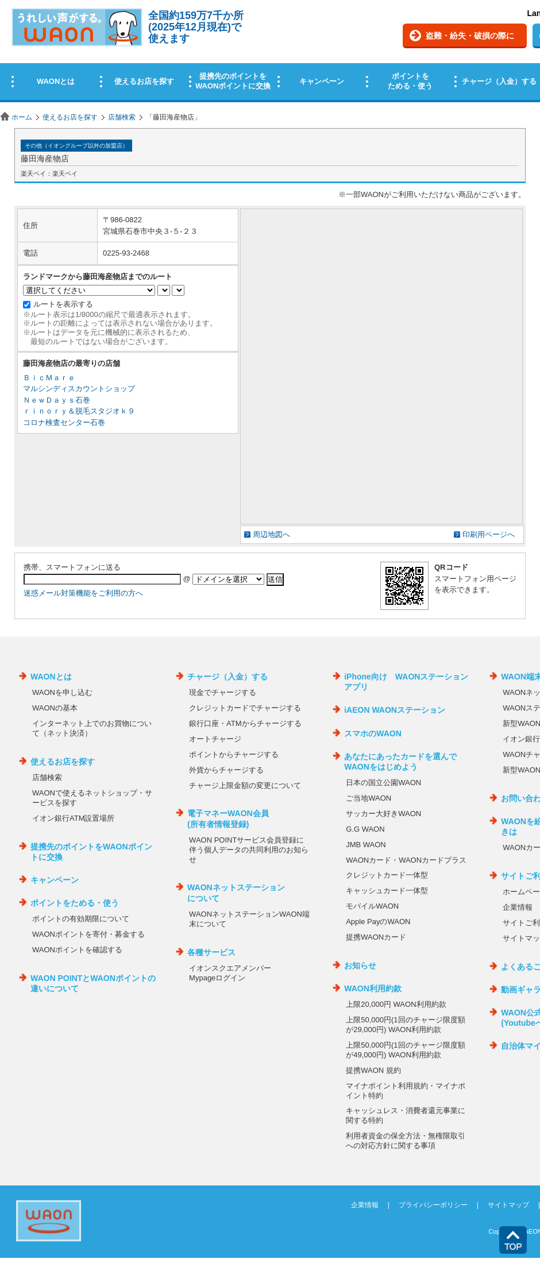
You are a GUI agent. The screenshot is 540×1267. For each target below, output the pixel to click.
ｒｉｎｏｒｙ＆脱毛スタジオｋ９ (79, 411)
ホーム (21, 117)
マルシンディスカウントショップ (79, 388)
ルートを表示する (63, 304)
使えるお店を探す (70, 117)
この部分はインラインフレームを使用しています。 (270, 53)
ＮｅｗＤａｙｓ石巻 (56, 400)
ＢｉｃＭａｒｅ (49, 377)
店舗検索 (122, 117)
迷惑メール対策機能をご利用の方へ (83, 593)
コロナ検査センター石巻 (64, 422)
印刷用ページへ (488, 534)
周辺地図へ (271, 534)
